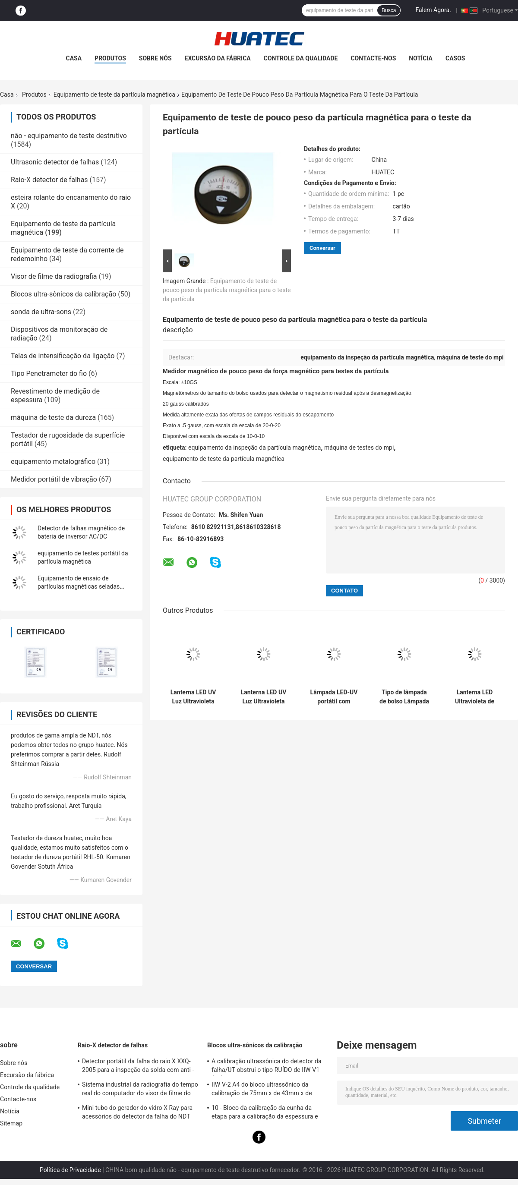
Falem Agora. (433, 9)
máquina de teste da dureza (53, 417)
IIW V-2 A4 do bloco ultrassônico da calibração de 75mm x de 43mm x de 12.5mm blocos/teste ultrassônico (262, 1090)
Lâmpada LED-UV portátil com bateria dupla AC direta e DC (334, 697)
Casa (74, 58)
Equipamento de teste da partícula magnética (114, 94)
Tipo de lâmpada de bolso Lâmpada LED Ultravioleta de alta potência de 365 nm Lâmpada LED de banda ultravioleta (404, 697)
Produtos (110, 58)
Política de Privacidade (70, 1169)
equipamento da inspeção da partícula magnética (254, 447)
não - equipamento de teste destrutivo (69, 136)
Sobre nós (155, 58)
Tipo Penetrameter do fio (49, 373)
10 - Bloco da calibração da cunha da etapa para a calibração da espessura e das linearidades (265, 1113)
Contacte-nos (373, 58)
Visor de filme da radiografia (54, 276)
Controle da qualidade (301, 58)
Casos (455, 58)
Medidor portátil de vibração (54, 479)
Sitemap (11, 1123)
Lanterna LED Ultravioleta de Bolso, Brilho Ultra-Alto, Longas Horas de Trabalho (474, 697)
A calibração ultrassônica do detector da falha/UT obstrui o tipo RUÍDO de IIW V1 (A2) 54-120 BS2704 (267, 1067)
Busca (389, 10)
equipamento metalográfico (53, 461)
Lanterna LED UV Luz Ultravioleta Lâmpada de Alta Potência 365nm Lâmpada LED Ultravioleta (193, 697)
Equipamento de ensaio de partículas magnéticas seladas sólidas (79, 586)
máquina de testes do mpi (359, 447)
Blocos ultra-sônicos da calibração (63, 294)
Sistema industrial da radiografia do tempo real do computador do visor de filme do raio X (140, 1090)
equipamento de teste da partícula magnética (223, 458)
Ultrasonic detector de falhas (55, 162)
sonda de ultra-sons (41, 312)
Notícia (421, 58)
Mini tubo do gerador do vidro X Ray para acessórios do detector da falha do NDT (137, 1112)
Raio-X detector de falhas (49, 180)
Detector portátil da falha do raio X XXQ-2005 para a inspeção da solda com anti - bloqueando (138, 1067)
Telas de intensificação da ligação (62, 356)
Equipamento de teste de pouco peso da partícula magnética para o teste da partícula (227, 290)
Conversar (322, 248)
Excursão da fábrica (218, 58)
